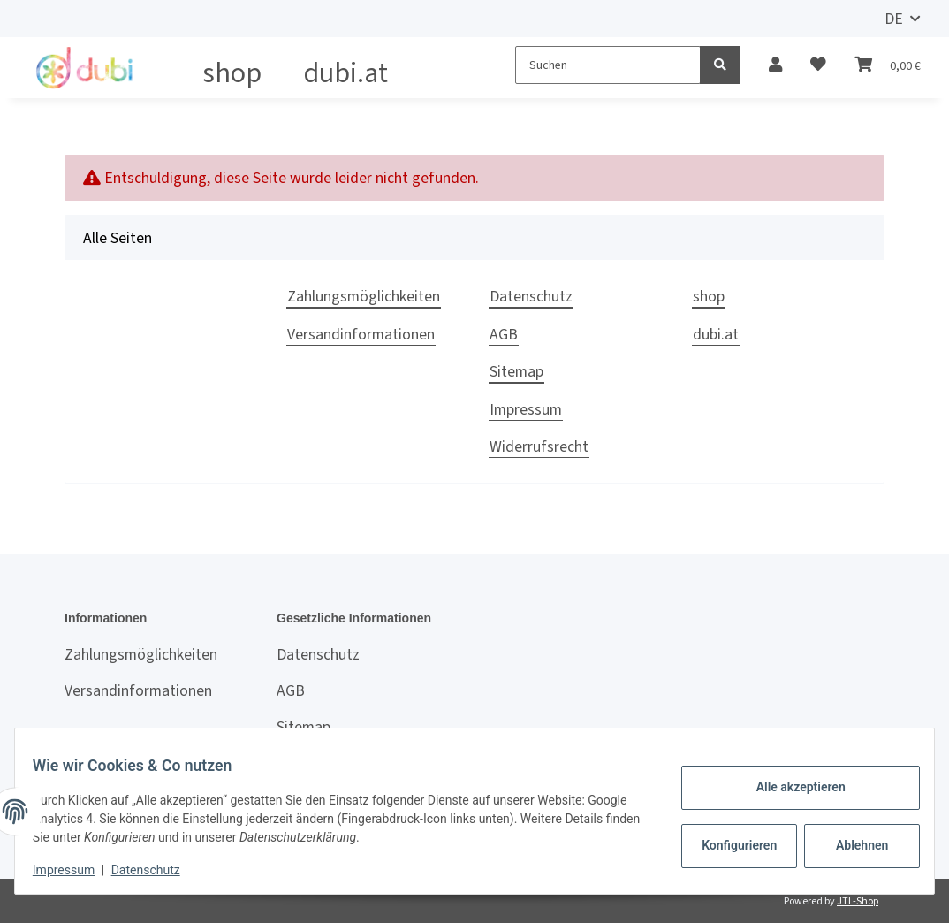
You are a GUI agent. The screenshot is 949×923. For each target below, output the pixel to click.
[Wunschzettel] (818, 64)
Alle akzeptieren (789, 787)
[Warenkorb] (887, 64)
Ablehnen (851, 845)
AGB (504, 334)
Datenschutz (531, 296)
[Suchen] (608, 65)
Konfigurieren (730, 845)
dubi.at (346, 72)
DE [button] (893, 18)
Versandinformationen (361, 334)
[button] (775, 64)
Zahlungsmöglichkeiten (363, 296)
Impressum (526, 409)
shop (232, 72)
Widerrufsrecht (539, 446)
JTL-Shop (857, 901)
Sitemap (516, 371)
